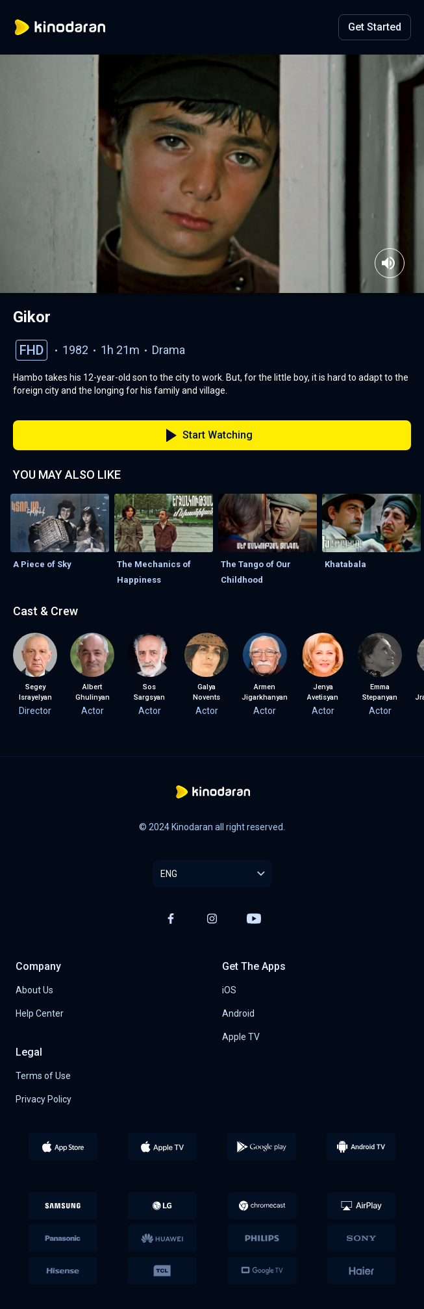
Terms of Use (43, 1076)
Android (238, 1013)
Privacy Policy (43, 1099)
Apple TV (241, 1037)
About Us (34, 990)
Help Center (40, 1013)
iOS (229, 990)
